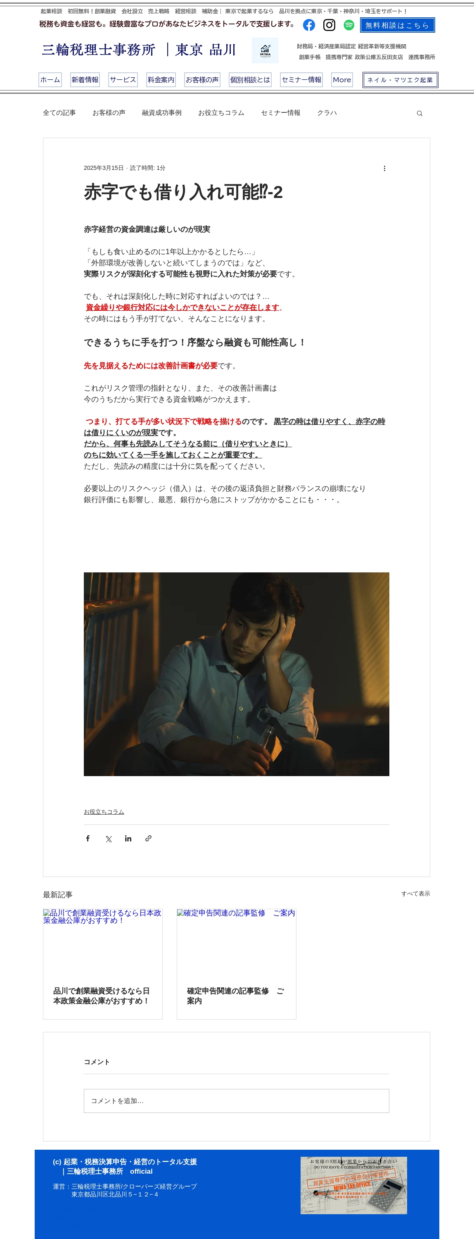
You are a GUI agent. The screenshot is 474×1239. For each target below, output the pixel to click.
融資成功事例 (162, 112)
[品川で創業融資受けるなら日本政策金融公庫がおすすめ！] (102, 942)
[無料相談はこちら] (398, 25)
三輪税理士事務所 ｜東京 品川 (139, 49)
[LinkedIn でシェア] (128, 838)
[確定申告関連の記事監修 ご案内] (236, 942)
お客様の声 (109, 112)
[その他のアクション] (384, 168)
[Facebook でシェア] (88, 838)
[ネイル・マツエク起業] (400, 80)
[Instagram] (329, 25)
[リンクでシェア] (148, 838)
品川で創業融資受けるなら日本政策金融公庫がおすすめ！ (101, 996)
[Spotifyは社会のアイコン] (349, 25)
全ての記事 (59, 112)
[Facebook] (309, 25)
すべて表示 (415, 893)
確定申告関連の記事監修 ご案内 (235, 996)
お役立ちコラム (221, 112)
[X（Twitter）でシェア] (108, 838)
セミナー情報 (281, 112)
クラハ (327, 112)
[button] (420, 113)
